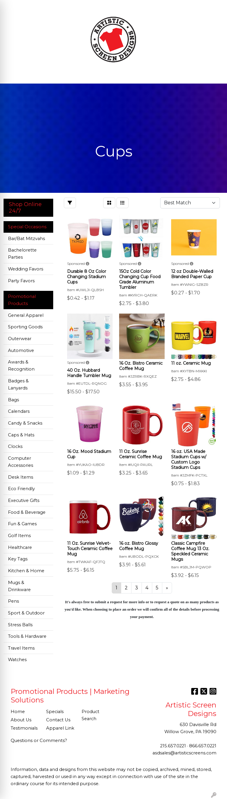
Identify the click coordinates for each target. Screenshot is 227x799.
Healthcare (20, 547)
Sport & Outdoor (26, 613)
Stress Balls (20, 624)
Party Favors (21, 280)
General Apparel (25, 315)
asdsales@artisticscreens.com (184, 753)
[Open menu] (215, 75)
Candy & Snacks (25, 423)
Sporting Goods (25, 327)
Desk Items (20, 477)
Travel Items (21, 648)
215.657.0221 (173, 746)
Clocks (15, 446)
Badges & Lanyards (18, 384)
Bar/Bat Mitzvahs (26, 238)
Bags (13, 399)
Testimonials (24, 728)
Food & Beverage (27, 512)
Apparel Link (60, 728)
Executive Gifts (23, 500)
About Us (21, 720)
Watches (17, 659)
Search (169, 6)
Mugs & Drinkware (19, 586)
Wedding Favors (25, 269)
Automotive (21, 350)
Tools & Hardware (27, 636)
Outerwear (19, 338)
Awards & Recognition (21, 365)
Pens (13, 601)
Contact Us (58, 720)
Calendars (19, 411)
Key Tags (17, 559)
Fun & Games (22, 523)
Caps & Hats (21, 435)
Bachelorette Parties (22, 253)
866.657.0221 (202, 746)
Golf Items (19, 535)
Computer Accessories (20, 462)
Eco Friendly (21, 488)
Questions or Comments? (39, 740)
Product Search (90, 715)
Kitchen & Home (26, 570)
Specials (55, 711)
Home (18, 711)
